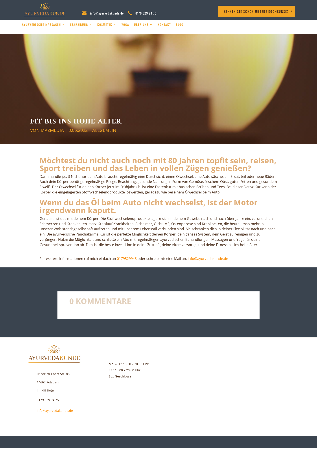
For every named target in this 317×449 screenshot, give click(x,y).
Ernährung (79, 24)
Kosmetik (104, 24)
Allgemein (104, 130)
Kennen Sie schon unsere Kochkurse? (256, 11)
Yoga (125, 24)
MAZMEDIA (52, 130)
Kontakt (164, 24)
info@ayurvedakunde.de (107, 13)
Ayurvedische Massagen (41, 24)
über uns (141, 24)
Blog (179, 24)
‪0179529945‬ (127, 258)
